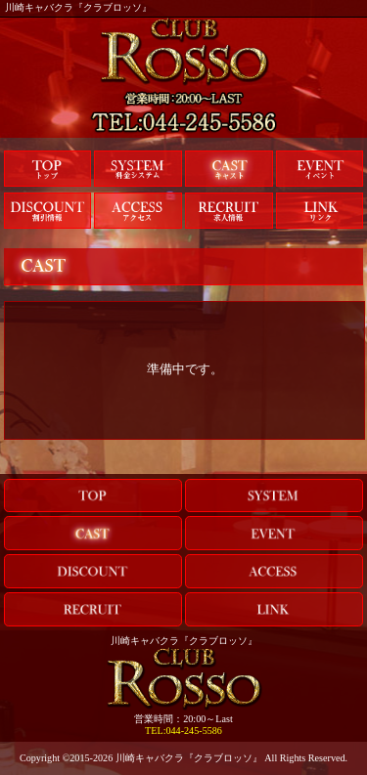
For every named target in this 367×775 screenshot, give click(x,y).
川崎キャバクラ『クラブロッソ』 (188, 758)
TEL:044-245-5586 (183, 730)
